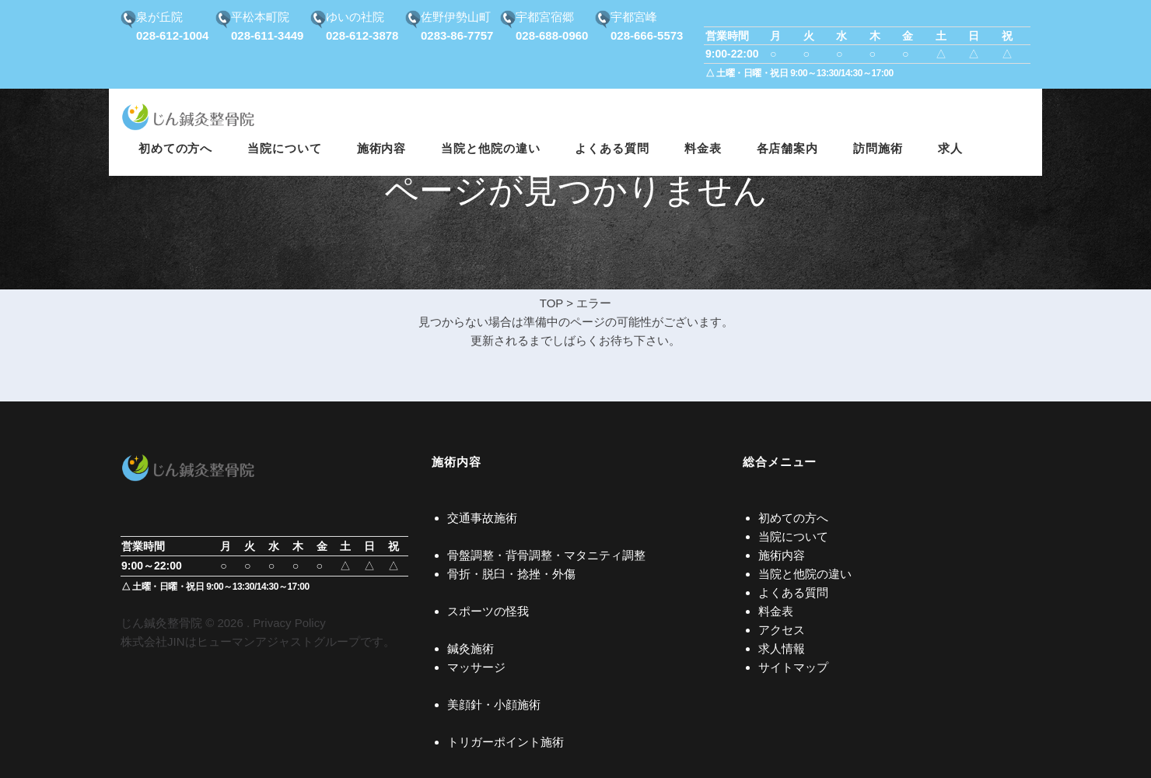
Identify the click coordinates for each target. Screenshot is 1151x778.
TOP (551, 303)
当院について (793, 536)
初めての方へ (793, 517)
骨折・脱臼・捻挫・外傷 (511, 573)
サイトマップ (793, 667)
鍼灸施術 (470, 648)
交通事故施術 (482, 517)
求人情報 (781, 648)
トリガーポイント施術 (505, 741)
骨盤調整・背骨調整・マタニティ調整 (546, 555)
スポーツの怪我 (488, 611)
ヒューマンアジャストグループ (278, 641)
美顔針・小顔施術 (494, 704)
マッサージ (476, 667)
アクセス (781, 629)
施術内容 (781, 555)
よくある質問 (793, 592)
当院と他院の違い (805, 573)
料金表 (775, 611)
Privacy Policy (289, 622)
